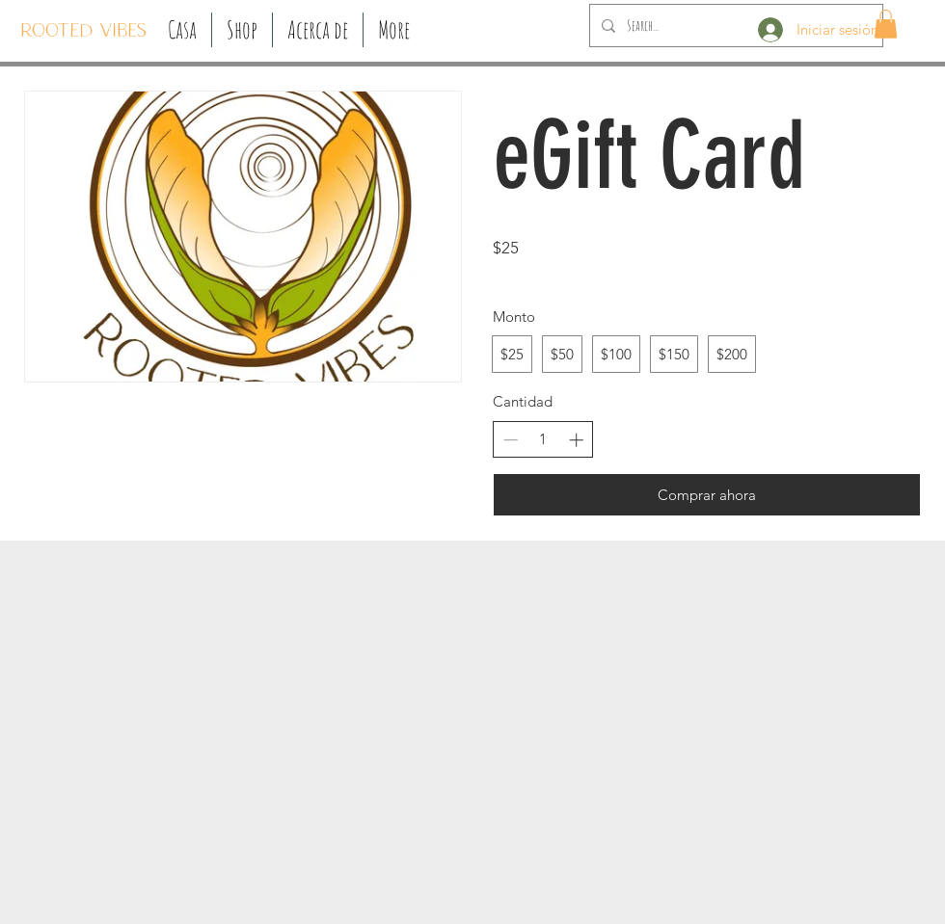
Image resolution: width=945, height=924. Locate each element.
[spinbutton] (543, 439)
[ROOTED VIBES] (83, 32)
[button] (242, 30)
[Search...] (734, 25)
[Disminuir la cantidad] (511, 440)
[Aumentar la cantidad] (576, 440)
